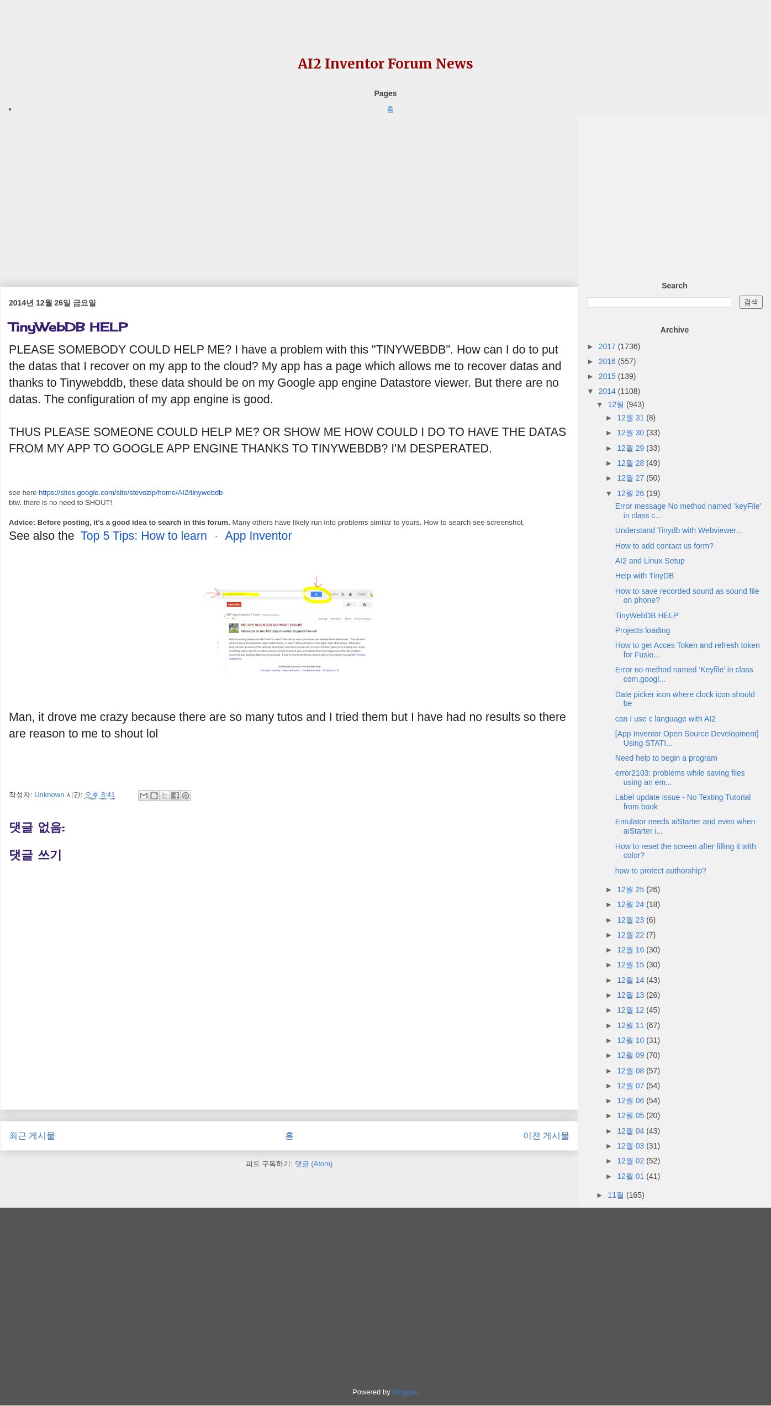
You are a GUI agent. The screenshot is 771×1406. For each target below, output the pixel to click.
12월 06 (631, 1100)
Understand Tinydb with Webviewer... (678, 530)
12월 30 (631, 432)
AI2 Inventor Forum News (385, 63)
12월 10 (631, 1040)
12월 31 (631, 417)
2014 (608, 391)
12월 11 (631, 1025)
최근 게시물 (32, 1135)
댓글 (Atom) (314, 1164)
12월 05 (631, 1115)
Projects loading (642, 630)
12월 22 (631, 934)
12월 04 (631, 1130)
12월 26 (631, 493)
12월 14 (631, 980)
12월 (617, 404)
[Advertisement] (289, 192)
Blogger (404, 1392)
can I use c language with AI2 (665, 718)
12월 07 (631, 1085)
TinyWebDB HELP (646, 615)
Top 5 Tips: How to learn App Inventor (186, 536)
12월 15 (631, 964)
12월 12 (631, 1009)
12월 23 (631, 919)
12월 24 (631, 904)
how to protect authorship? (660, 870)
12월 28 (631, 463)
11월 (617, 1195)
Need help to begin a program (666, 758)
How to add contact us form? (664, 545)
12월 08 (631, 1070)
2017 (608, 346)
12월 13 (631, 995)
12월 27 (631, 477)
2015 (608, 376)
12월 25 (631, 889)
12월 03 (631, 1145)
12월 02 (631, 1160)
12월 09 (631, 1055)
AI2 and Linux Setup (650, 560)
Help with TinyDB (644, 575)
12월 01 (631, 1176)
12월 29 (631, 448)
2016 (608, 361)
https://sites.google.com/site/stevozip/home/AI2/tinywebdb (131, 492)
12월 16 (631, 949)
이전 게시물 (546, 1135)
